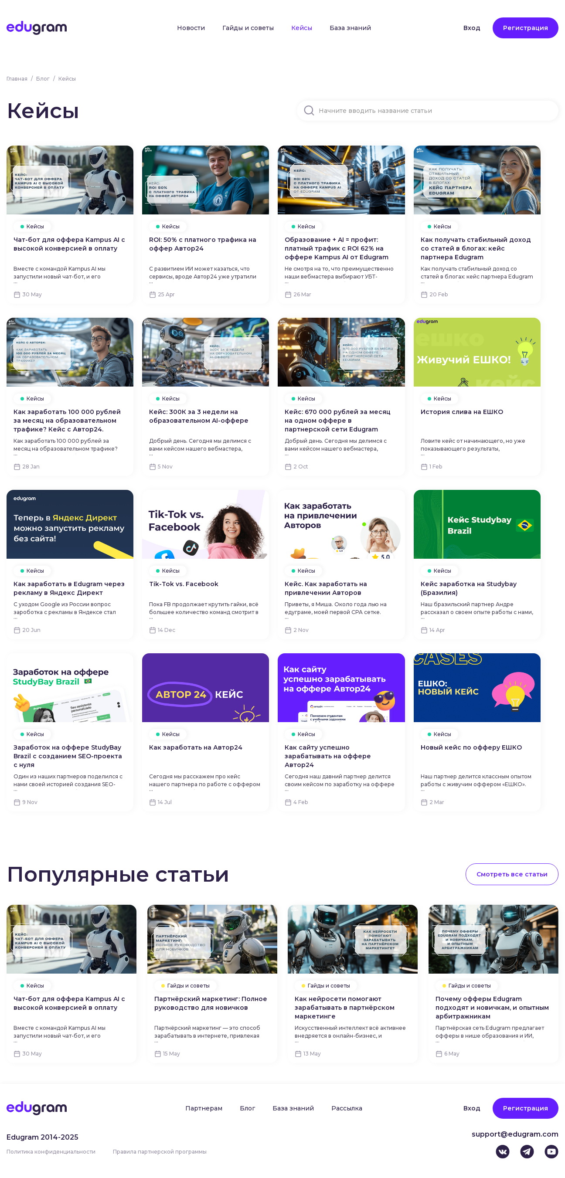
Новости (191, 28)
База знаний (350, 28)
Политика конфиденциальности (51, 1151)
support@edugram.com (515, 1134)
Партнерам (203, 1108)
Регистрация (525, 28)
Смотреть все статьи (512, 874)
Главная (17, 78)
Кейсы (301, 28)
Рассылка (346, 1108)
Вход (471, 28)
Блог (43, 78)
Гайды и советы (248, 28)
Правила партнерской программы (160, 1151)
